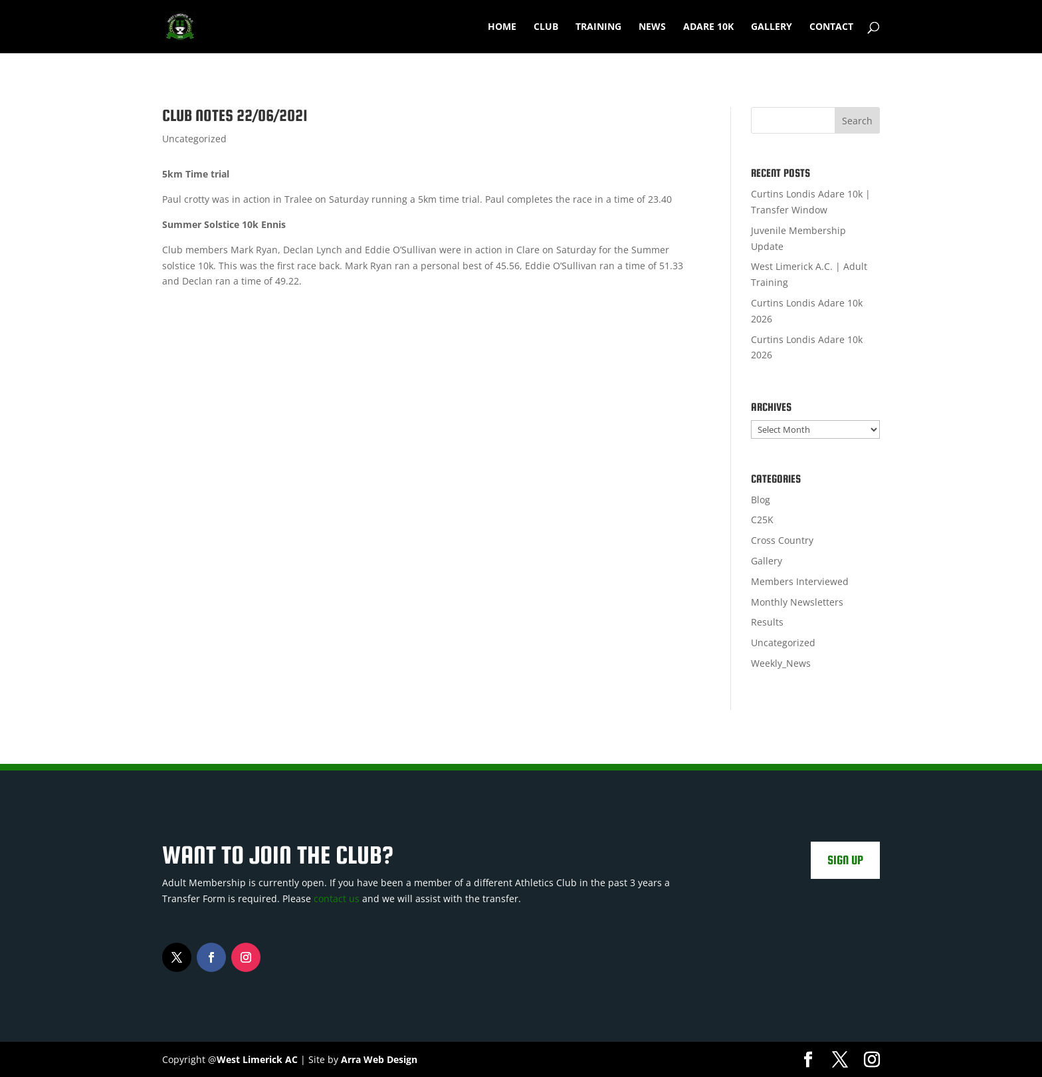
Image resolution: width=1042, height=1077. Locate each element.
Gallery (771, 27)
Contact (831, 27)
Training (598, 27)
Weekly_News (781, 663)
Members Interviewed (800, 581)
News (652, 27)
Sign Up (845, 860)
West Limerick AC (257, 1059)
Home (502, 27)
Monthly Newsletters (797, 602)
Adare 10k (708, 27)
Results (767, 622)
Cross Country (782, 540)
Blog (760, 499)
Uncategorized (194, 138)
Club (546, 27)
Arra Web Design (379, 1059)
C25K (762, 519)
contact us (337, 898)
